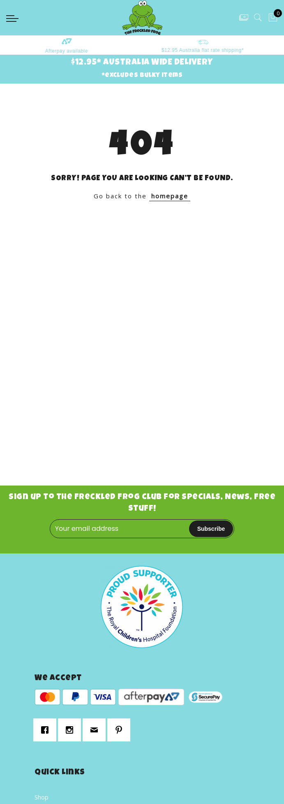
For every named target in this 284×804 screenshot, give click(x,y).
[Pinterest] (121, 730)
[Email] (96, 730)
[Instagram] (71, 730)
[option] (74, 45)
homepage (169, 196)
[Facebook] (47, 730)
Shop (41, 797)
